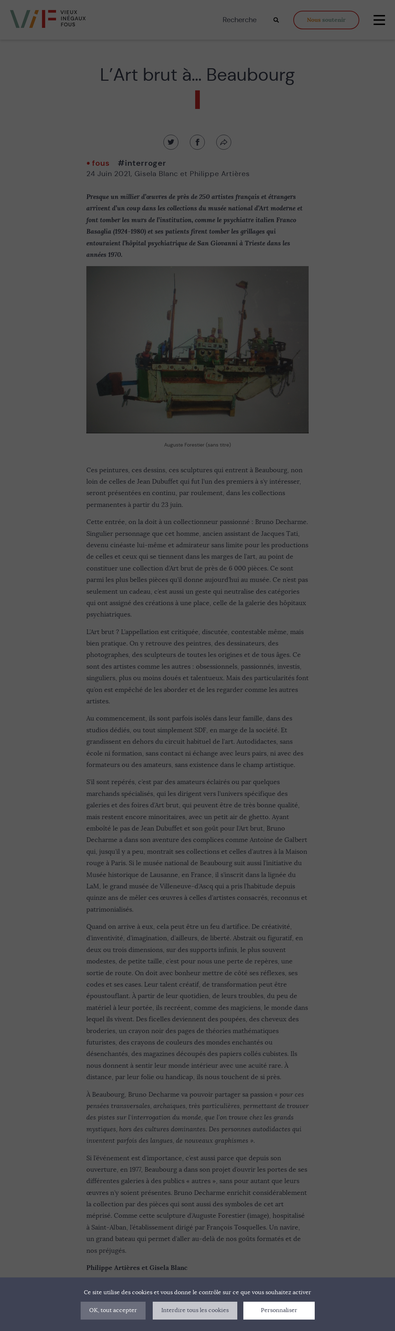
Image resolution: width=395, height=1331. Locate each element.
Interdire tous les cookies (195, 1310)
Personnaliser (279, 1310)
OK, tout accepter (113, 1310)
